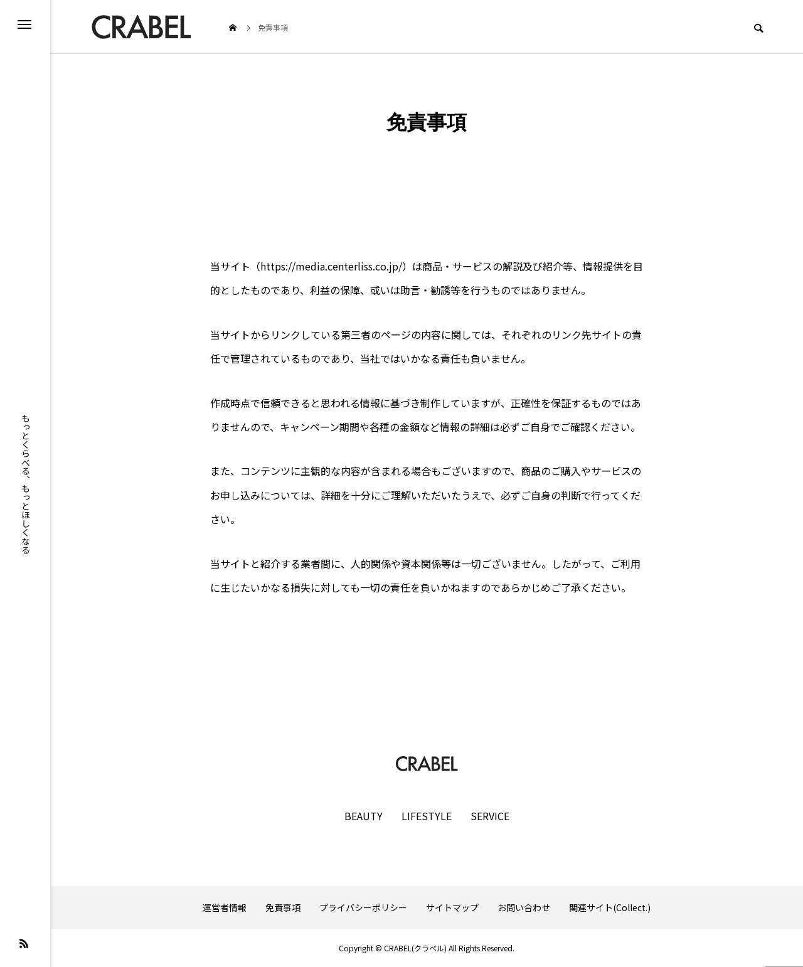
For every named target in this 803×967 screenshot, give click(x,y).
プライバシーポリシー (363, 908)
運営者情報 (225, 908)
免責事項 (282, 908)
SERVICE (490, 816)
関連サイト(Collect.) (610, 908)
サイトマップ (452, 908)
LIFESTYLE (427, 816)
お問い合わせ (523, 908)
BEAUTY (363, 816)
